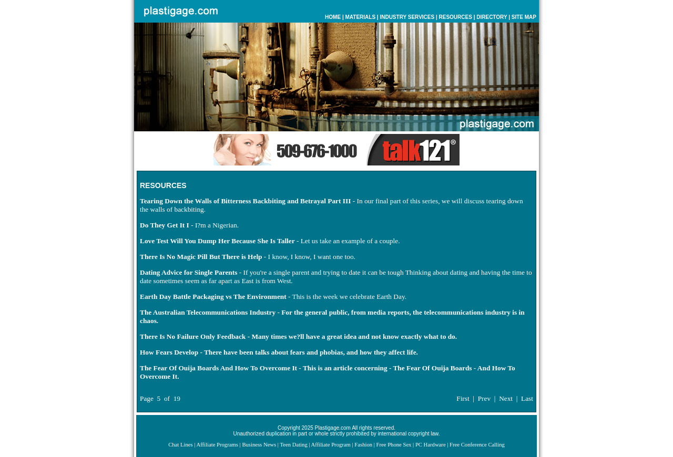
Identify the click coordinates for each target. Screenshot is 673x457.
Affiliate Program (331, 445)
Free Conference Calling (477, 445)
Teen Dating (293, 445)
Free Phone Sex (394, 445)
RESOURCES (455, 17)
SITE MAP (524, 17)
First (462, 398)
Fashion (363, 445)
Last (527, 398)
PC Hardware (430, 445)
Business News (259, 445)
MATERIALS (360, 17)
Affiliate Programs (217, 445)
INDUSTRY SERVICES (407, 17)
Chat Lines (180, 445)
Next (506, 398)
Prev (484, 398)
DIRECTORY (491, 17)
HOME (333, 17)
